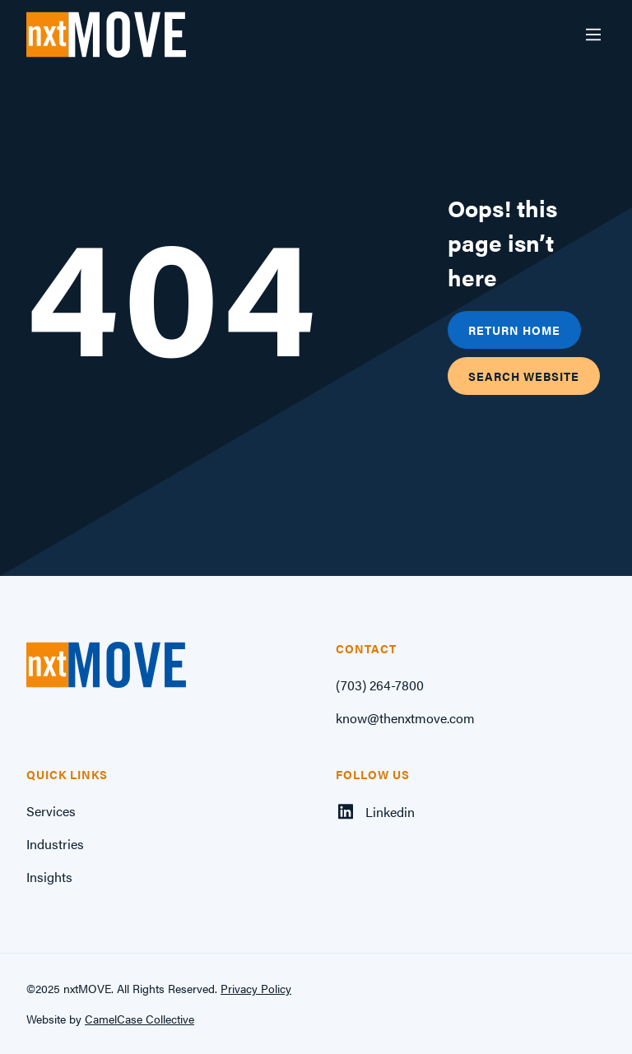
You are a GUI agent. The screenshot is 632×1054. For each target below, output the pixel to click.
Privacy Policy (256, 988)
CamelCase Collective (139, 1018)
